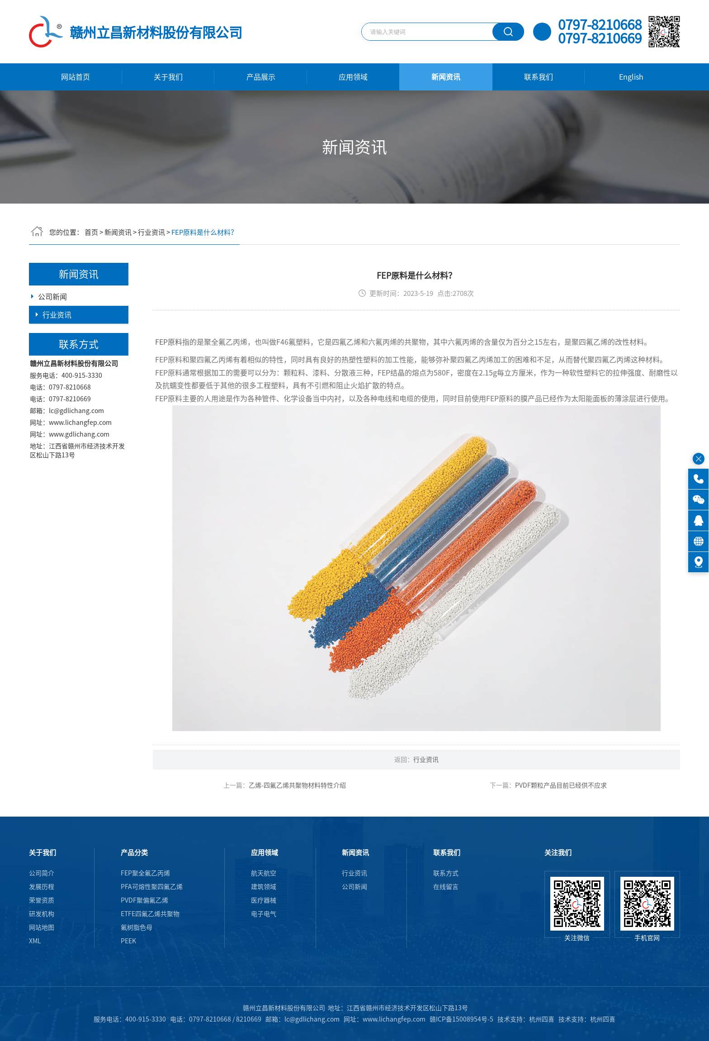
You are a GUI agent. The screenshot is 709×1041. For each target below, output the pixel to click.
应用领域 (353, 77)
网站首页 (75, 77)
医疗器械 (263, 900)
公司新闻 (52, 299)
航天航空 (263, 873)
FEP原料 (171, 371)
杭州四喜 (602, 1019)
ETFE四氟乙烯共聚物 (150, 914)
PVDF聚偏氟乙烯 (144, 900)
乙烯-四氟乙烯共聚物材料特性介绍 (300, 814)
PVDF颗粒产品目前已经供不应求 (564, 814)
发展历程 (41, 887)
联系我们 (538, 77)
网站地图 (41, 927)
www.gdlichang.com (79, 473)
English (631, 77)
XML (35, 941)
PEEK (128, 941)
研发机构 (41, 914)
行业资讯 (151, 229)
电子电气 (263, 914)
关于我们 (168, 77)
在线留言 (445, 887)
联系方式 (445, 873)
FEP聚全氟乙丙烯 (145, 873)
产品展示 (260, 77)
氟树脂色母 (136, 927)
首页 (91, 229)
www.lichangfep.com (80, 461)
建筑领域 (263, 887)
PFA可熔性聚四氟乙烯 (152, 887)
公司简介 (41, 873)
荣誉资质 (41, 900)
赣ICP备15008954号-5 (461, 1019)
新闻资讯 (445, 77)
